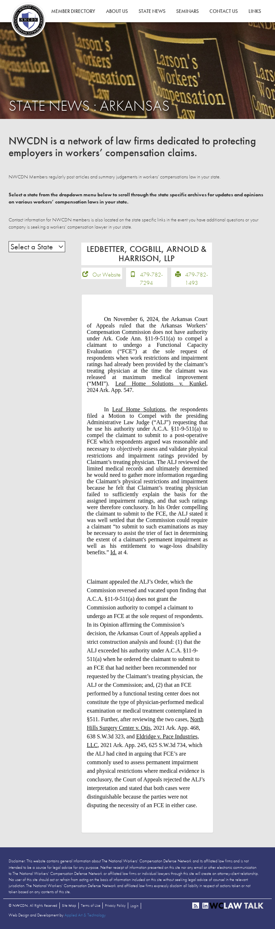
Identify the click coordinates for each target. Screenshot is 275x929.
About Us (117, 11)
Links (255, 11)
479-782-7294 (151, 279)
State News (152, 11)
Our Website (106, 274)
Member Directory (73, 11)
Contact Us (223, 11)
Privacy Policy (115, 905)
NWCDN (28, 20)
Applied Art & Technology (85, 915)
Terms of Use (90, 905)
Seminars (187, 11)
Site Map (69, 905)
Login (134, 905)
